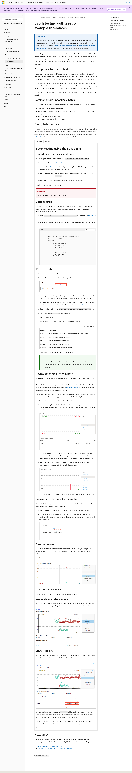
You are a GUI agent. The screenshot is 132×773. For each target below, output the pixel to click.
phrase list (39, 137)
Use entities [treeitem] (8, 48)
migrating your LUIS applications (65, 45)
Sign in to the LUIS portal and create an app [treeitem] (13, 40)
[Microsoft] (3, 2)
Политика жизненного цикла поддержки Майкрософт (39, 10)
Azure (54, 17)
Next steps (113, 32)
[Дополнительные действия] (96, 17)
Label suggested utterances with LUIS (50, 746)
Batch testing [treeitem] (10, 61)
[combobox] (12, 19)
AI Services (62, 17)
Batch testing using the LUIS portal (118, 26)
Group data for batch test (117, 20)
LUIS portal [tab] (39, 141)
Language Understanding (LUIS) (77, 17)
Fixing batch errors (115, 23)
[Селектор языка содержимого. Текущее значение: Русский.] (6, 769)
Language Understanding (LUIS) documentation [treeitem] (13, 25)
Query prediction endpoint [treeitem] (12, 74)
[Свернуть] (22, 15)
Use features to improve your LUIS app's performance (55, 748)
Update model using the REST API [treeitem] (13, 69)
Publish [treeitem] (7, 65)
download (91, 216)
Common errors (87, 305)
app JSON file (56, 163)
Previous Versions (45, 17)
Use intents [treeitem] (8, 45)
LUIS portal (51, 167)
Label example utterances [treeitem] (12, 51)
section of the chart (72, 387)
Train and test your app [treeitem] (13, 58)
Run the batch (114, 29)
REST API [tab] (47, 141)
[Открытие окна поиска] (124, 2)
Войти (128, 2)
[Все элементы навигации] (36, 17)
